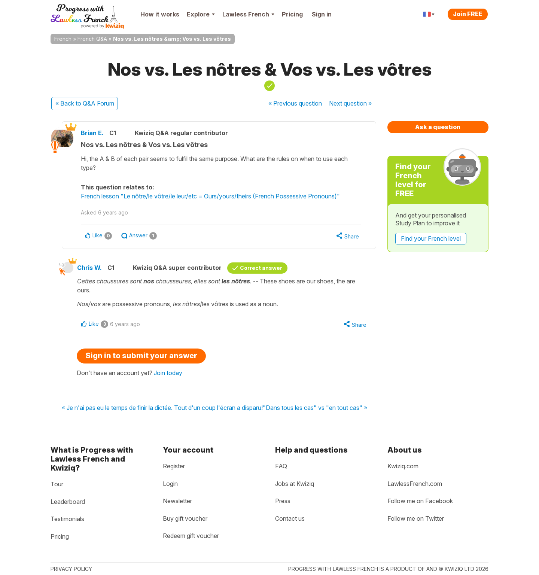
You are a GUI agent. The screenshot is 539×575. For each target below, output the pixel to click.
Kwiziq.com (402, 466)
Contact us (290, 518)
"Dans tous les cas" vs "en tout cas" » (315, 408)
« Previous (295, 103)
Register (174, 466)
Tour (57, 484)
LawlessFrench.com (414, 483)
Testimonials (67, 519)
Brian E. (92, 133)
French (62, 39)
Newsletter (177, 501)
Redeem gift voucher (191, 535)
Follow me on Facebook (420, 501)
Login (170, 483)
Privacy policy (71, 569)
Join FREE (467, 14)
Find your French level (431, 238)
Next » (350, 103)
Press (282, 501)
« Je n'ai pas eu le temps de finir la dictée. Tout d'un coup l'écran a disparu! (162, 408)
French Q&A (92, 39)
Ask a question (437, 127)
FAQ (281, 466)
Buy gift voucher (185, 518)
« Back (84, 103)
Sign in (322, 14)
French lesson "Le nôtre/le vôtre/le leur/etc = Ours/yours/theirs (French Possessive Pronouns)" (210, 196)
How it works (159, 14)
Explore (201, 14)
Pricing (292, 14)
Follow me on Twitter (415, 518)
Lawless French (248, 14)
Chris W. (89, 267)
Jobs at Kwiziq (294, 483)
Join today (168, 373)
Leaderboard (68, 501)
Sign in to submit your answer (141, 355)
